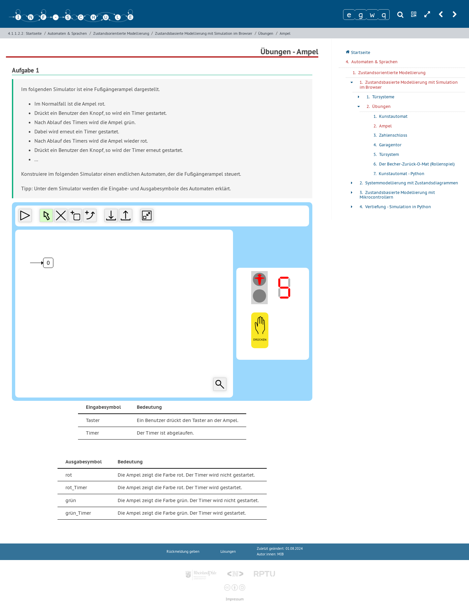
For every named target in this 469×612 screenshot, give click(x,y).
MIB (280, 554)
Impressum (235, 599)
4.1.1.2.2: (16, 33)
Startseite (34, 33)
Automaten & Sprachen (67, 33)
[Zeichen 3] (372, 14)
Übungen (265, 33)
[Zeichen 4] (384, 14)
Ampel (285, 33)
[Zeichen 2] (361, 14)
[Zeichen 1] (349, 14)
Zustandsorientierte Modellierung (121, 33)
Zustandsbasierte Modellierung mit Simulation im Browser (203, 33)
